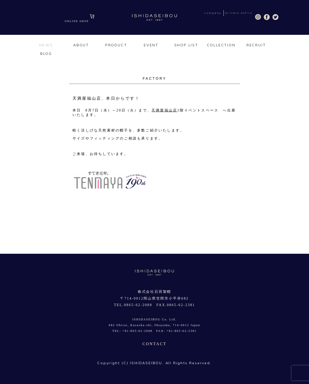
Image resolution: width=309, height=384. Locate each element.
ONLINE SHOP (79, 21)
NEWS (46, 45)
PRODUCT (116, 45)
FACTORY (154, 78)
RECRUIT (256, 45)
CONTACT (154, 344)
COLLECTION (221, 45)
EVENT (151, 45)
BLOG (46, 53)
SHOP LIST (186, 45)
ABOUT (81, 45)
